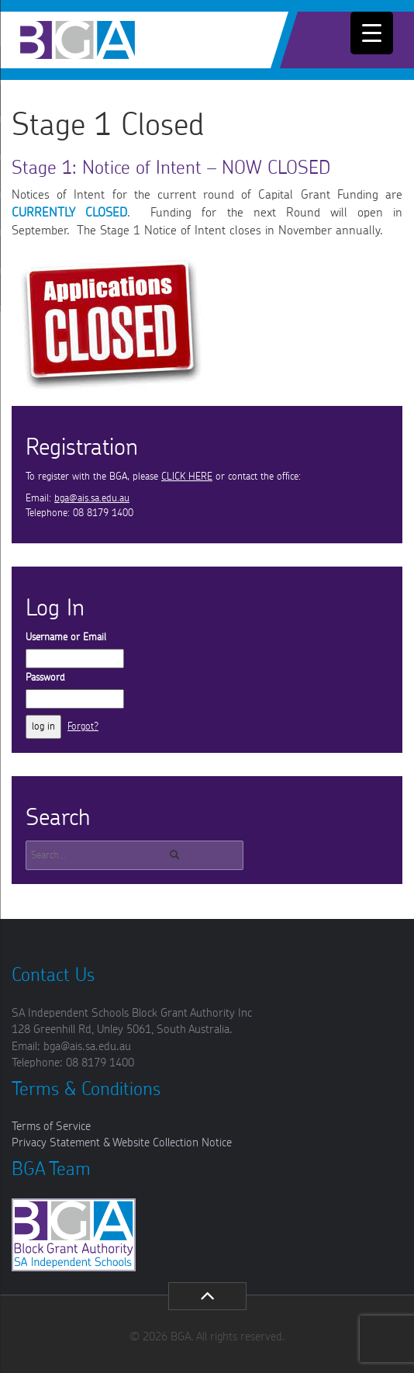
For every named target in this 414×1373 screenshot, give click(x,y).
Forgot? (82, 727)
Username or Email (66, 638)
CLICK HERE (186, 477)
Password (45, 678)
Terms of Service (51, 1126)
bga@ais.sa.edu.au (91, 499)
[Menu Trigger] (371, 33)
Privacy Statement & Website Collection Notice (122, 1143)
